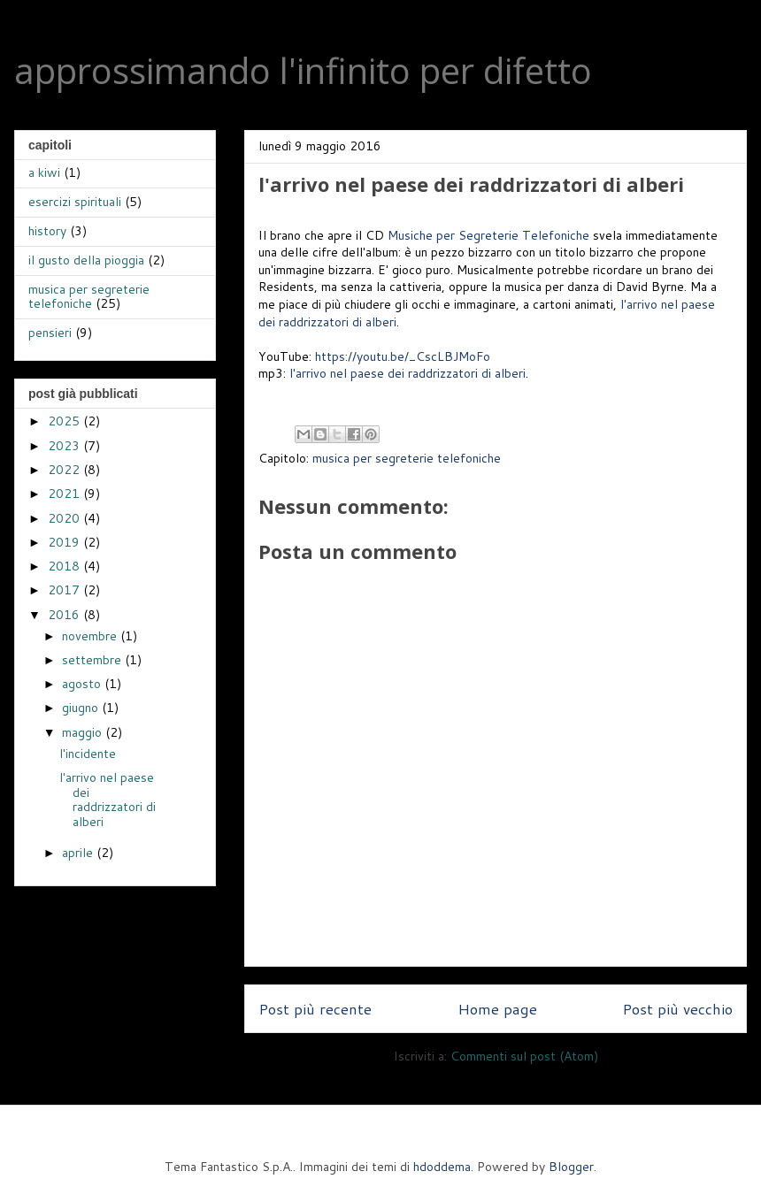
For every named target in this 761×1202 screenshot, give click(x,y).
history (47, 231)
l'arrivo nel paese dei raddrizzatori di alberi (407, 373)
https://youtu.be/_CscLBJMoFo (402, 356)
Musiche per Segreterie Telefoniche (488, 235)
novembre (91, 636)
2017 (65, 590)
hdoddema (442, 1166)
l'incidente (87, 753)
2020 (65, 518)
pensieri (50, 332)
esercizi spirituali (74, 202)
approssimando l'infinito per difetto (303, 70)
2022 (65, 470)
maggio (83, 732)
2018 (65, 566)
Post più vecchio (677, 1009)
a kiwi (44, 172)
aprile (79, 852)
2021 (65, 493)
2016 (65, 615)
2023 (65, 446)
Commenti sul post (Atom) (524, 1056)
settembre (93, 660)
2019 (65, 542)
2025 (65, 421)
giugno (82, 707)
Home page (497, 1009)
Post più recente (315, 1009)
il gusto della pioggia (86, 260)
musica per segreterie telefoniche (406, 458)
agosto (83, 684)
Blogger (571, 1166)
